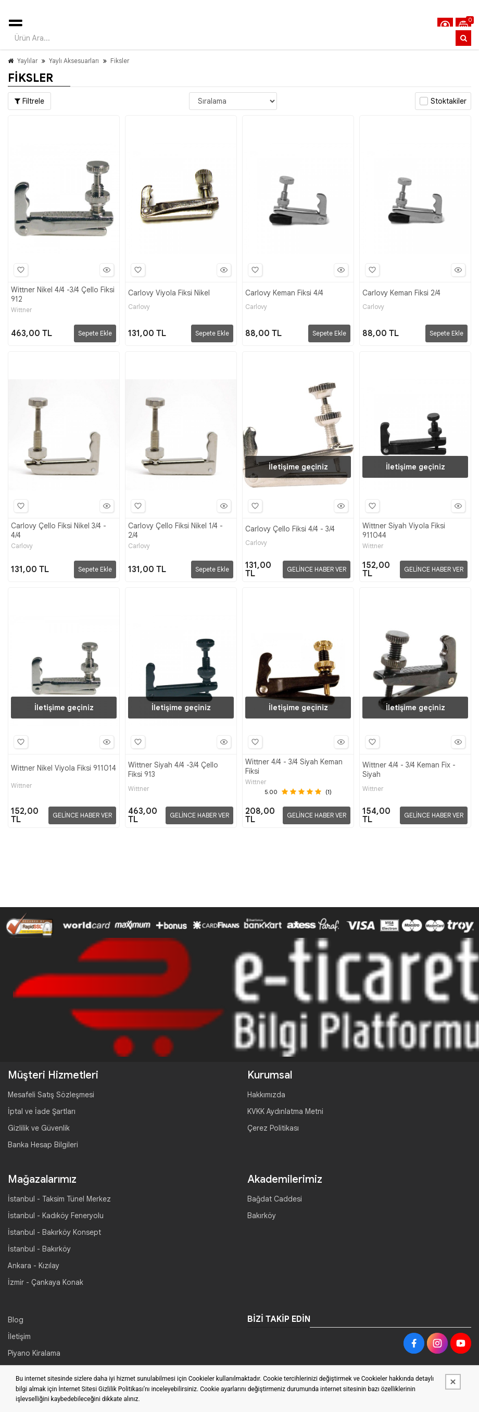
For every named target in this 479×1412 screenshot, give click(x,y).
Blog (15, 1319)
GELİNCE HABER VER (316, 569)
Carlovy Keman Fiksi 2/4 (401, 293)
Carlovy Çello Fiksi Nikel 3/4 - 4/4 (58, 530)
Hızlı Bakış (105, 270)
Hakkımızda (266, 1094)
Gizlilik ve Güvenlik (39, 1128)
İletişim (19, 1336)
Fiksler (119, 61)
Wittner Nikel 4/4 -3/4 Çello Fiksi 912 (63, 294)
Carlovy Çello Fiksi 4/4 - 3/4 (290, 529)
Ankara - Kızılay (33, 1265)
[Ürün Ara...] (463, 38)
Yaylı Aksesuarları (74, 61)
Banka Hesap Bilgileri (43, 1144)
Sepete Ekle (95, 333)
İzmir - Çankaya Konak (45, 1282)
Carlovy (139, 307)
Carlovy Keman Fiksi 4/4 (284, 293)
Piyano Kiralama (34, 1353)
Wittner (21, 310)
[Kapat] (453, 1382)
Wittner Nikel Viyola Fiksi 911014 (63, 768)
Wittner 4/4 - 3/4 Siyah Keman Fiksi (294, 766)
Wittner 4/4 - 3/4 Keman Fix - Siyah (409, 769)
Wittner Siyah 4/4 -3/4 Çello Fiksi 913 (173, 769)
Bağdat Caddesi (274, 1199)
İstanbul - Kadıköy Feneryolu (56, 1215)
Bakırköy (261, 1215)
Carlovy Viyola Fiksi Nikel (169, 293)
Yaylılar (27, 61)
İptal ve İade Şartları (41, 1111)
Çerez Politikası (273, 1128)
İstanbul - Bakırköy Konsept (54, 1232)
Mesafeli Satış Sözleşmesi (51, 1094)
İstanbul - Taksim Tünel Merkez (59, 1199)
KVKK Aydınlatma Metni (285, 1111)
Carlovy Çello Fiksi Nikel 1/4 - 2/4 (175, 530)
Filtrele (29, 101)
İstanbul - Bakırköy (39, 1249)
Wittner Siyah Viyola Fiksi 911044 (403, 530)
